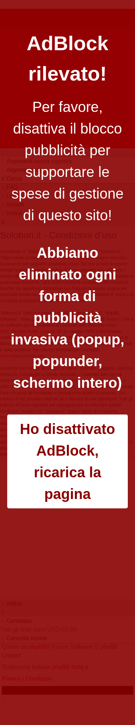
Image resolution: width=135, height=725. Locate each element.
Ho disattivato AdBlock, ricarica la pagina (67, 461)
